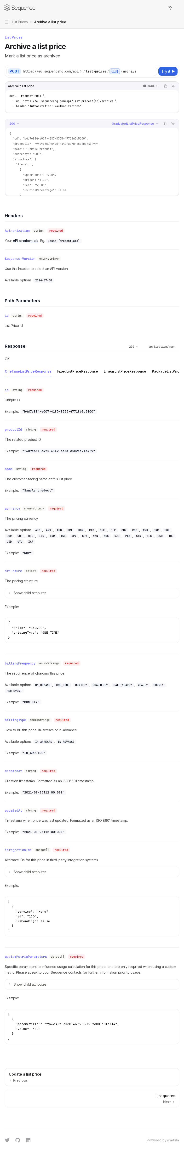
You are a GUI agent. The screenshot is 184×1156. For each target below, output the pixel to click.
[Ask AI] (173, 86)
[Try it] (168, 71)
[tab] (28, 368)
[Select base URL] (52, 71)
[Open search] (161, 7)
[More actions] (177, 7)
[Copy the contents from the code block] (165, 86)
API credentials (26, 240)
